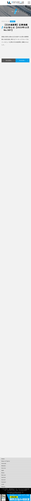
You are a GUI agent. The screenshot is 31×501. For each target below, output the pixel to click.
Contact (4, 482)
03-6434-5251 (11, 490)
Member (4, 465)
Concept (4, 463)
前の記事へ (9, 60)
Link (3, 484)
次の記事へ (22, 60)
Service (4, 468)
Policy (3, 486)
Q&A (3, 470)
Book (3, 472)
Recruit (4, 475)
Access (4, 479)
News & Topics (6, 461)
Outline (4, 477)
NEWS (13, 21)
